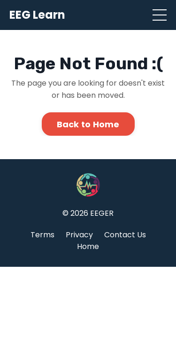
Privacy (79, 234)
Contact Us (125, 234)
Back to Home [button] (88, 124)
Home (88, 246)
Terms (42, 234)
